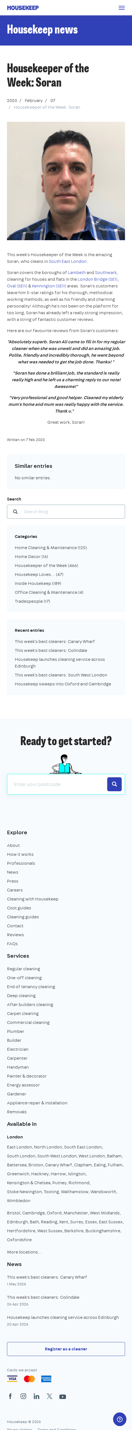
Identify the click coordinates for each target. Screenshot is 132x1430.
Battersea (16, 1165)
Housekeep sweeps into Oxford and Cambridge (63, 684)
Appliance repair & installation (37, 1103)
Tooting (51, 1192)
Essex (91, 1222)
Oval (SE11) (17, 286)
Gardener (16, 1094)
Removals (17, 1112)
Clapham (83, 1165)
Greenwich (18, 1174)
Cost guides (19, 908)
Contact (15, 926)
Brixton (35, 1165)
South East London (68, 261)
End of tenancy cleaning (31, 987)
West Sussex (49, 1231)
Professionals (21, 863)
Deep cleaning (21, 995)
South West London (57, 1156)
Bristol (13, 1213)
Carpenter (17, 1058)
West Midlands (105, 1213)
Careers (15, 890)
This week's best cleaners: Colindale (51, 650)
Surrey (76, 1222)
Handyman (18, 1067)
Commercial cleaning (28, 1022)
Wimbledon (18, 1200)
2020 (12, 100)
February (34, 100)
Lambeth (77, 272)
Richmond (79, 1183)
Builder (14, 1040)
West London (92, 1156)
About (13, 845)
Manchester (75, 1213)
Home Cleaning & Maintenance (51, 547)
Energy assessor (23, 1085)
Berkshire (74, 1231)
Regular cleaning (23, 969)
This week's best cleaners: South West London (61, 675)
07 (52, 100)
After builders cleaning (30, 1004)
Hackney (40, 1174)
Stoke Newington (24, 1192)
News (12, 872)
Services (18, 955)
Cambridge (33, 1213)
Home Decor (31, 556)
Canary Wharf (58, 1165)
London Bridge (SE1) (98, 279)
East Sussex (111, 1222)
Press (12, 881)
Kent (63, 1222)
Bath (34, 1222)
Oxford (54, 1213)
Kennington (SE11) (49, 286)
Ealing (100, 1165)
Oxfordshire (19, 1240)
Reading (49, 1222)
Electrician (17, 1049)
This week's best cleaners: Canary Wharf (55, 641)
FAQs (12, 944)
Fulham (115, 1165)
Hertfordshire (21, 1231)
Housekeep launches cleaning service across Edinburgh (63, 1317)
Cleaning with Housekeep (32, 899)
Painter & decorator (27, 1076)
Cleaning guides (23, 917)
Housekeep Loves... (39, 574)
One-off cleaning (24, 978)
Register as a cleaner (66, 1349)
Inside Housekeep (38, 583)
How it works (20, 854)
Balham (114, 1156)
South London (21, 1156)
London (15, 1137)
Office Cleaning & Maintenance (49, 592)
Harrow (58, 1174)
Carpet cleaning (23, 1013)
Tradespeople (32, 601)
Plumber (15, 1031)
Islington (76, 1174)
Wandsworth (103, 1192)
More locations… (24, 1252)
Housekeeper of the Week (46, 565)
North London (48, 1147)
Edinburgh (17, 1222)
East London (19, 1147)
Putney (59, 1183)
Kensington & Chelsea (28, 1183)
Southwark (106, 272)
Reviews (15, 935)
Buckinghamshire (102, 1231)
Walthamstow (75, 1192)
